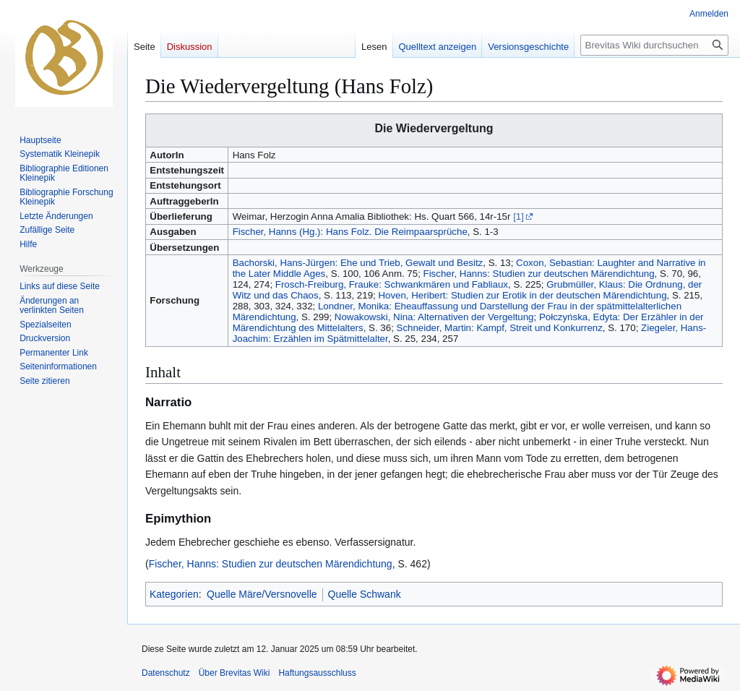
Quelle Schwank (364, 594)
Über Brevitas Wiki (234, 673)
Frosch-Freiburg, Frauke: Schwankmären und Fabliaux (391, 284)
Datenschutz (166, 673)
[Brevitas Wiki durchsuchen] (654, 45)
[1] (518, 216)
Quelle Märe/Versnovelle (262, 594)
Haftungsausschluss (317, 673)
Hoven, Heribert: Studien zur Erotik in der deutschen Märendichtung (522, 295)
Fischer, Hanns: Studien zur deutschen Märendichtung (539, 273)
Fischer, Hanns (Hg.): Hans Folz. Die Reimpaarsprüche (350, 231)
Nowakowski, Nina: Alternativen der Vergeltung (434, 317)
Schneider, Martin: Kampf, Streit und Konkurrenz (500, 327)
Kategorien (174, 594)
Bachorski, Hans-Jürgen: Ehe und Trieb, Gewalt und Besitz (358, 262)
